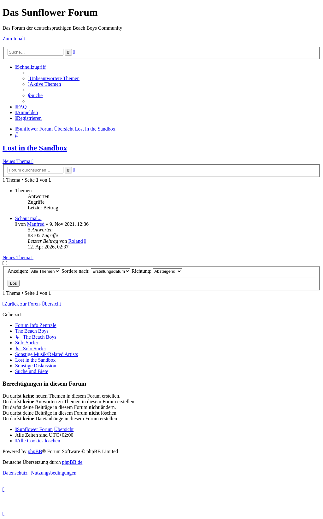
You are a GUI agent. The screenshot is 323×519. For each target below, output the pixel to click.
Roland (75, 241)
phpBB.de (72, 462)
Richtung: (157, 271)
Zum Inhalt (14, 38)
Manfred (35, 224)
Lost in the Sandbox (35, 148)
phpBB (35, 451)
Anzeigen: (34, 271)
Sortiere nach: (96, 271)
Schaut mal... (28, 218)
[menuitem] (53, 78)
